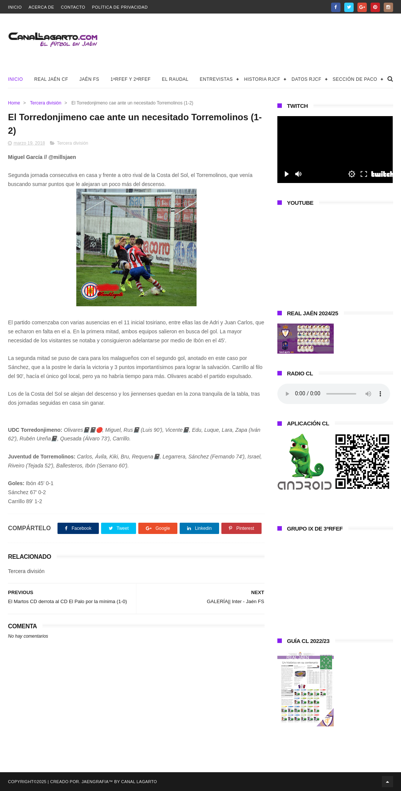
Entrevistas (216, 79)
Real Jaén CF (51, 79)
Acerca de (41, 7)
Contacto (73, 7)
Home (14, 103)
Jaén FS (89, 79)
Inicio (15, 7)
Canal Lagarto (139, 781)
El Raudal (175, 79)
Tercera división (45, 103)
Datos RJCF (306, 79)
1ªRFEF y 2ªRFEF (130, 79)
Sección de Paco (355, 79)
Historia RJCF (262, 79)
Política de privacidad (120, 7)
